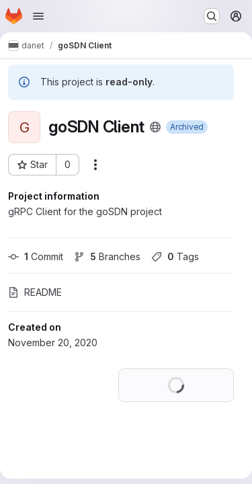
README (35, 292)
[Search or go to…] (212, 16)
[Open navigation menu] (38, 16)
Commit (35, 256)
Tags (175, 256)
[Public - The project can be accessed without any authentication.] (155, 127)
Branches (107, 256)
